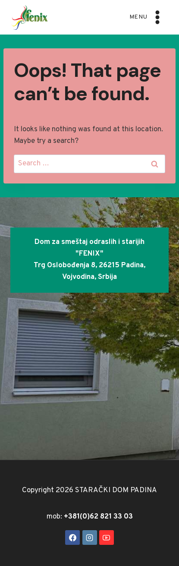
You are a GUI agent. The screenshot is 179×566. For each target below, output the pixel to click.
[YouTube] (106, 537)
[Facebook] (72, 537)
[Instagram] (89, 537)
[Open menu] (147, 17)
